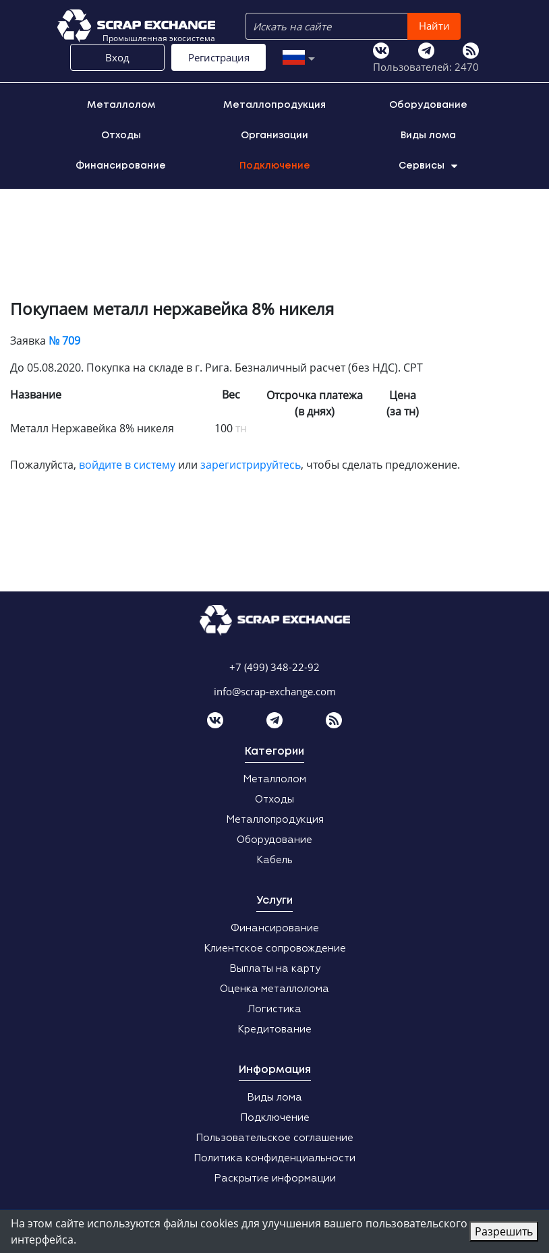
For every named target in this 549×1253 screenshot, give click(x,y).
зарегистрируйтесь (250, 464)
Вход (117, 57)
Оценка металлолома (274, 989)
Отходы (121, 136)
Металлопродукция (274, 105)
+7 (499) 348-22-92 (274, 667)
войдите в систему (127, 464)
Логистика (274, 1009)
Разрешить (504, 1231)
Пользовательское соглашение (274, 1138)
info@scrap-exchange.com (275, 691)
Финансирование (121, 166)
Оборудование (428, 105)
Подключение (274, 166)
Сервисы (428, 166)
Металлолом (121, 105)
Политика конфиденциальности (274, 1158)
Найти (434, 25)
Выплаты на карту (274, 969)
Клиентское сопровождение (275, 948)
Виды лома (428, 136)
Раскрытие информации (275, 1178)
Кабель (274, 860)
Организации (274, 136)
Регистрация (219, 57)
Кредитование (274, 1029)
